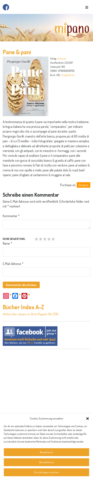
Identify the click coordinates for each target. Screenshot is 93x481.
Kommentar (11, 216)
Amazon (83, 185)
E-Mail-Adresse (13, 264)
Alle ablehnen (46, 462)
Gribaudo (61, 58)
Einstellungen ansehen (46, 472)
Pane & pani (17, 52)
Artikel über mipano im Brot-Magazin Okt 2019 (30, 314)
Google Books (68, 75)
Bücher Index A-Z (23, 307)
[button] (87, 418)
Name (7, 243)
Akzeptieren (46, 452)
